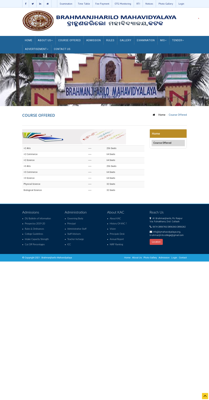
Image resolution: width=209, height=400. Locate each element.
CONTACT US (62, 49)
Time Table (84, 3)
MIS (163, 40)
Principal (71, 223)
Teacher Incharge (75, 239)
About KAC (115, 218)
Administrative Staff (77, 228)
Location (156, 241)
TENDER (178, 40)
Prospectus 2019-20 (35, 223)
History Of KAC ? (118, 223)
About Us (137, 257)
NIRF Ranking (116, 244)
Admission (164, 257)
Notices (149, 3)
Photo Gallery (166, 3)
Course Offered (162, 142)
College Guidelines (34, 233)
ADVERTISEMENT (36, 49)
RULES (110, 40)
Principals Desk (117, 233)
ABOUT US (45, 40)
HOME (28, 40)
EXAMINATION (146, 40)
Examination (66, 3)
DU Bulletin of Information (38, 218)
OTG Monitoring (123, 3)
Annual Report (117, 239)
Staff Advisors (74, 233)
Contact (183, 257)
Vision (113, 228)
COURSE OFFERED (69, 40)
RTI (138, 3)
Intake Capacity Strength (37, 239)
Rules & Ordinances (34, 228)
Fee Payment (102, 3)
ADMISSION (93, 40)
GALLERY (125, 40)
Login (181, 3)
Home (161, 114)
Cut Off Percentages (35, 244)
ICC (69, 244)
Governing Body (75, 218)
